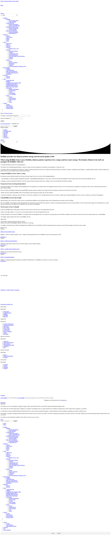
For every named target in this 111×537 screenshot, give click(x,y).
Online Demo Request (8, 342)
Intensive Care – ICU (14, 48)
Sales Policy (6, 326)
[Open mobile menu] (2, 5)
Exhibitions (8, 74)
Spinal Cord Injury (13, 62)
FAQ (4, 347)
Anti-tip (11, 91)
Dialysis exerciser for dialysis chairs (8, 231)
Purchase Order (9, 108)
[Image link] (4, 373)
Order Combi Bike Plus (14, 25)
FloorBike (5, 132)
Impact (7, 38)
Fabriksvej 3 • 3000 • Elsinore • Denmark (10, 290)
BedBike (8, 19)
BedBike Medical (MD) (11, 84)
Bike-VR (5, 133)
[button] (55, 309)
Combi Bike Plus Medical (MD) (13, 82)
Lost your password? (5, 123)
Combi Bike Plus (10, 23)
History (8, 39)
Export (7, 95)
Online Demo (9, 105)
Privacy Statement (7, 331)
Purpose (8, 35)
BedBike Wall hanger (14, 89)
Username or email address (9, 115)
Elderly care (9, 43)
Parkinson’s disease (13, 51)
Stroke (10, 61)
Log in (2, 121)
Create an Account (8, 113)
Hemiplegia (11, 63)
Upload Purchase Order (8, 345)
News (7, 41)
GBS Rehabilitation (13, 55)
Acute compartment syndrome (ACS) (17, 66)
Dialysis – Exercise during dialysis (7, 257)
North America (12, 98)
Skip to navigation (5, 1)
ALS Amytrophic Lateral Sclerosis (17, 56)
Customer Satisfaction (8, 325)
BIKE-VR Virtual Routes (12, 86)
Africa (10, 102)
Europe (10, 96)
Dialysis (8, 44)
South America (12, 99)
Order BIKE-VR (13, 33)
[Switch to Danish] (56, 109)
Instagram (5, 367)
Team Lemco (9, 37)
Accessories (9, 88)
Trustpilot (3, 395)
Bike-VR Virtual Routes (11, 30)
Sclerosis (11, 52)
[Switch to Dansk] (52, 533)
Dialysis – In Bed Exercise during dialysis (9, 240)
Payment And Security (8, 323)
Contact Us (5, 341)
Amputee (11, 65)
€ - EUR (3, 15)
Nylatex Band (12, 90)
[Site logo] (9, 4)
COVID (11, 58)
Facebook (5, 364)
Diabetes (11, 57)
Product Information (13, 20)
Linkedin (5, 368)
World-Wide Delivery (8, 356)
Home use (8, 46)
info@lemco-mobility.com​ (7, 304)
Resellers (5, 357)
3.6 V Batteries (12, 94)
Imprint (5, 332)
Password (5, 118)
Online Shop (6, 311)
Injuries (8, 60)
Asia (10, 100)
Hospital (8, 47)
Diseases (8, 49)
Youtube (5, 365)
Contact (8, 104)
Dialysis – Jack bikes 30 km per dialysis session (10, 249)
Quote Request (9, 107)
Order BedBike (12, 21)
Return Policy (6, 327)
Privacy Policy (6, 329)
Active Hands (12, 93)
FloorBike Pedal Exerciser (12, 27)
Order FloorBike (13, 29)
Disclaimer (5, 334)
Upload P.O (6, 346)
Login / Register (7, 530)
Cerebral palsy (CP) (13, 53)
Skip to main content (14, 1)
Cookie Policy (6, 330)
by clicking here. (63, 400)
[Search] (7, 126)
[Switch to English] (58, 533)
